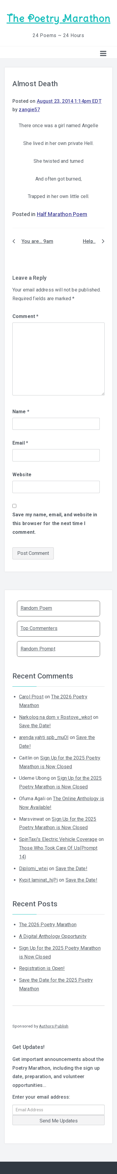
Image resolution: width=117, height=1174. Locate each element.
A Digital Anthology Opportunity (52, 936)
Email (20, 443)
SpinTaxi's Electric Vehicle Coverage (58, 839)
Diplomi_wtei (33, 868)
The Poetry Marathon (58, 18)
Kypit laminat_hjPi (38, 880)
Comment (25, 316)
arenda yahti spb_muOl (43, 737)
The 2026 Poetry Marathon (47, 924)
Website (21, 474)
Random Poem (36, 608)
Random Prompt (38, 649)
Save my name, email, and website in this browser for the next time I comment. (54, 523)
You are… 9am (37, 241)
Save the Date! (35, 726)
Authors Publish (53, 1026)
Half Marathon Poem (62, 214)
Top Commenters (39, 628)
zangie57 (29, 109)
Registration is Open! (42, 968)
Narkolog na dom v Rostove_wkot (55, 717)
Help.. (89, 241)
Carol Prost (31, 697)
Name (20, 411)
